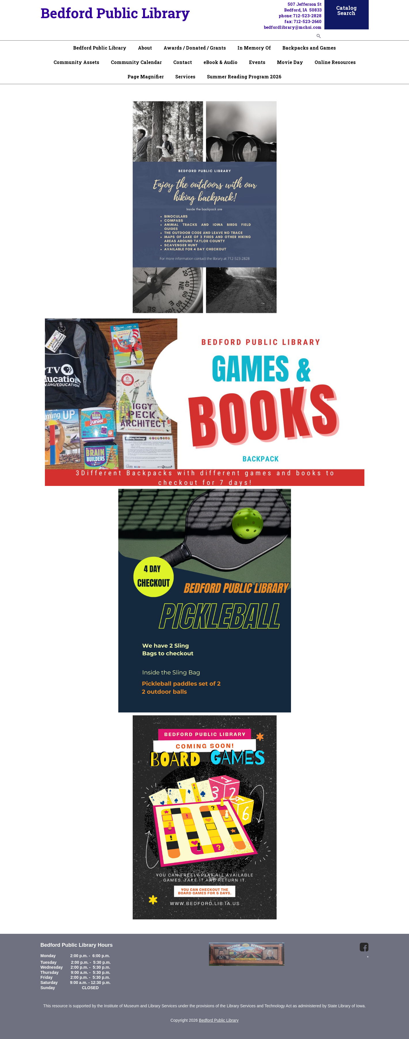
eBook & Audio (220, 62)
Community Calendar (136, 62)
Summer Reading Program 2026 (244, 76)
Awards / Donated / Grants (194, 48)
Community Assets (76, 62)
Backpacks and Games (309, 48)
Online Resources (335, 62)
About (145, 48)
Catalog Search (346, 10)
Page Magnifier (146, 76)
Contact (182, 62)
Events (257, 62)
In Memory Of (254, 48)
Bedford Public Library (99, 48)
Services (185, 76)
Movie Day (290, 62)
